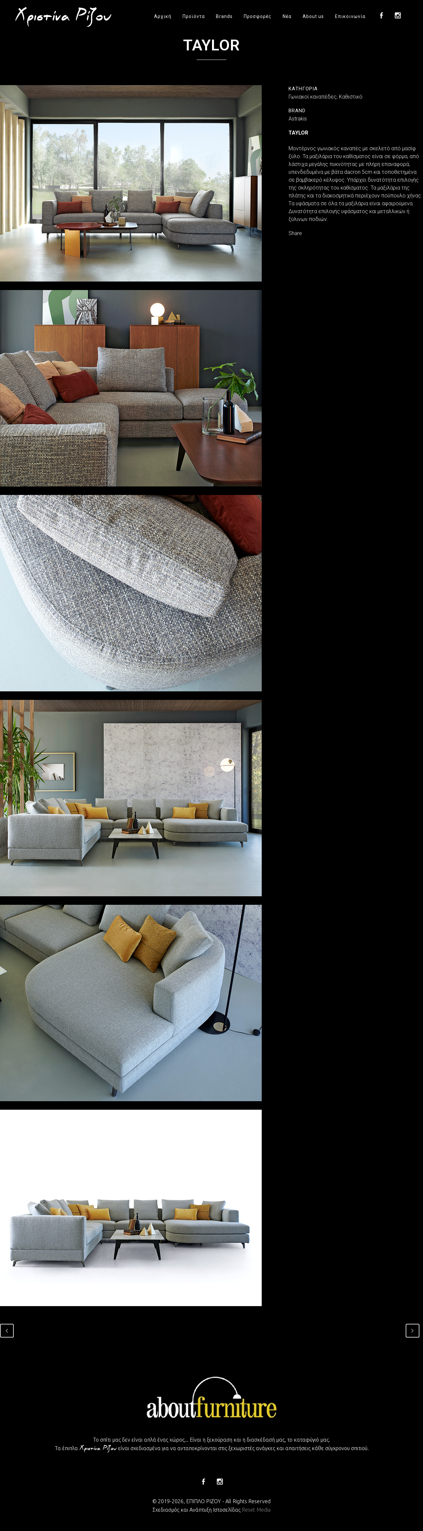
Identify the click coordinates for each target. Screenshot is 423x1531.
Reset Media (256, 1510)
